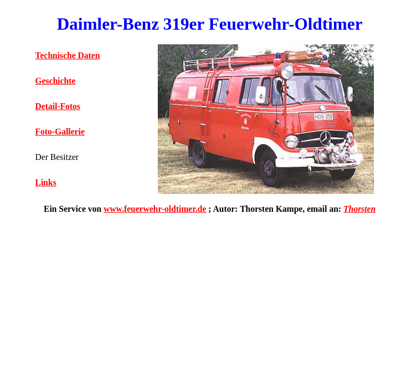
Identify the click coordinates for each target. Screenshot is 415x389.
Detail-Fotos (58, 106)
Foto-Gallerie (60, 131)
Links (45, 182)
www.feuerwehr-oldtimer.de (155, 208)
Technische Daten (67, 55)
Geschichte (55, 80)
